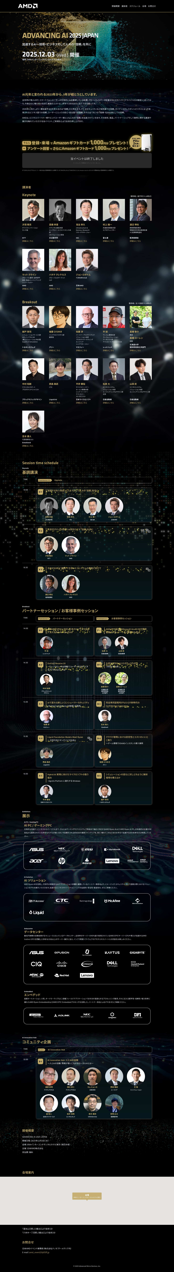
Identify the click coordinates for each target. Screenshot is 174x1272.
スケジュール (134, 6)
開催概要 (116, 6)
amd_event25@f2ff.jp (39, 1252)
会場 (144, 6)
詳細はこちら (27, 240)
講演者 (124, 6)
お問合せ (152, 6)
